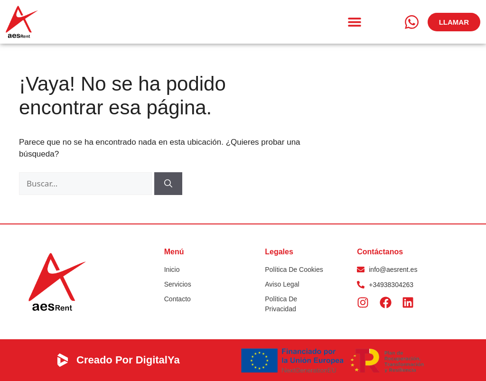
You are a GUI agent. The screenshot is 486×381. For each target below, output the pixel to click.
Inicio (172, 269)
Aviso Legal (282, 284)
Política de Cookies (294, 269)
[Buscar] (168, 183)
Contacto (177, 299)
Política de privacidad (281, 304)
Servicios (177, 284)
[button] (354, 22)
